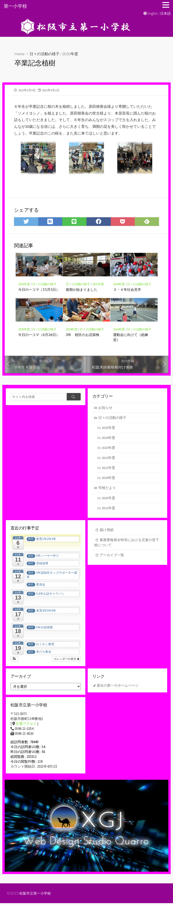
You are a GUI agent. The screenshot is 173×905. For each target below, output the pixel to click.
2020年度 (70, 53)
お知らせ (106, 408)
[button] (14, 660)
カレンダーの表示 (66, 660)
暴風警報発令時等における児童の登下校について (126, 544)
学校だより (107, 489)
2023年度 (108, 448)
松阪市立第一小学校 (36, 895)
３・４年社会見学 (127, 290)
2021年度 (98, 284)
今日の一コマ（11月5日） (39, 290)
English (153, 13)
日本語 (165, 13)
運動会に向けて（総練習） (130, 337)
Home (19, 53)
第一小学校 (15, 6)
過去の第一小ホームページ (118, 687)
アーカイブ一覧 (112, 557)
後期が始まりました (81, 290)
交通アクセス (26, 725)
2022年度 (108, 458)
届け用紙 (107, 531)
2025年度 (24, 284)
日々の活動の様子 (44, 53)
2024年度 (119, 284)
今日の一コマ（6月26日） (39, 335)
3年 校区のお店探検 (82, 335)
